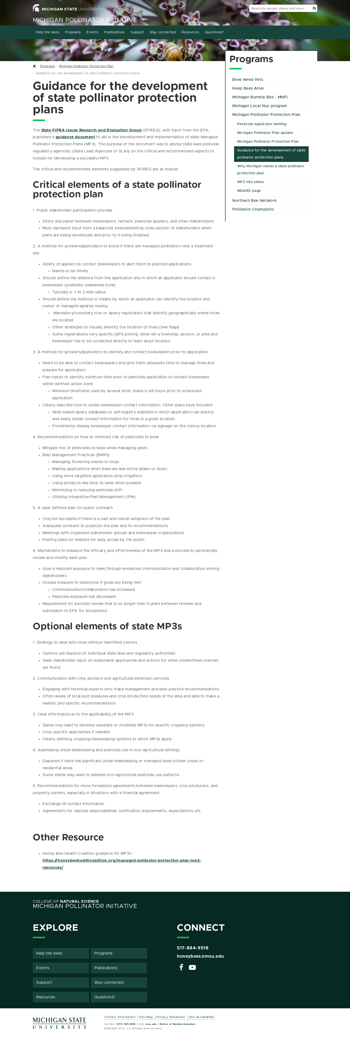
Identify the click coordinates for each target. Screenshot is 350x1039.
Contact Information (120, 1017)
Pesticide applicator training (262, 124)
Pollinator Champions (253, 209)
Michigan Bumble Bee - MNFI (260, 97)
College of (66, 901)
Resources (190, 32)
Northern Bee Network (254, 201)
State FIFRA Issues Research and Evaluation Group (91, 130)
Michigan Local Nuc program (259, 106)
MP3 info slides (250, 182)
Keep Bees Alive (248, 88)
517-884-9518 (193, 948)
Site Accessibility (202, 1017)
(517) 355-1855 (126, 1024)
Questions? (214, 32)
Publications (114, 32)
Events (92, 32)
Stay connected (163, 32)
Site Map (146, 1017)
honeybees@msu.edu (200, 956)
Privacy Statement (171, 1017)
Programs (73, 32)
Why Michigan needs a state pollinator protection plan (271, 170)
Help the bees (47, 32)
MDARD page (249, 191)
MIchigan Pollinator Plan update (265, 133)
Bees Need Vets (247, 80)
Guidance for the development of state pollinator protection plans (271, 154)
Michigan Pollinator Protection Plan (266, 115)
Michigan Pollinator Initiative (85, 20)
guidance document (75, 137)
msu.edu (151, 1024)
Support (137, 32)
